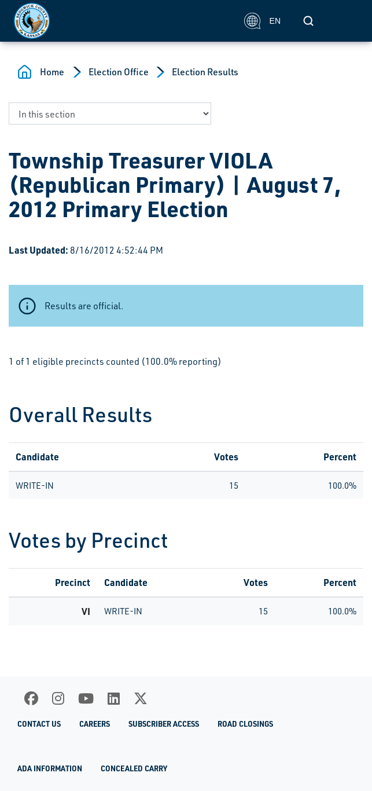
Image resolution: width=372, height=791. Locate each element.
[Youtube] (86, 698)
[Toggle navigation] (345, 21)
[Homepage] (122, 21)
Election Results (205, 72)
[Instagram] (58, 698)
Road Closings (245, 723)
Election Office (119, 72)
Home (52, 72)
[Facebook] (31, 698)
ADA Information (49, 768)
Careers (94, 723)
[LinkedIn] (114, 698)
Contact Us (39, 723)
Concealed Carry (134, 768)
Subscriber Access (163, 723)
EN (262, 21)
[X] (140, 698)
